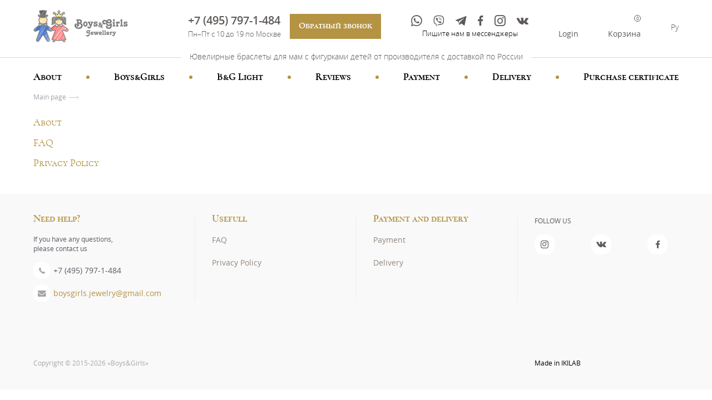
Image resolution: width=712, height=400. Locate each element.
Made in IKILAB (558, 362)
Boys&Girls (139, 77)
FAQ (43, 143)
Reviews (333, 77)
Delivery (511, 77)
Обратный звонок (335, 25)
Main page (49, 96)
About (47, 77)
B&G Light (240, 77)
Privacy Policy (66, 163)
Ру (675, 27)
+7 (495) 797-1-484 (234, 20)
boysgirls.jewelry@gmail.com (107, 293)
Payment (421, 77)
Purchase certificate (631, 77)
